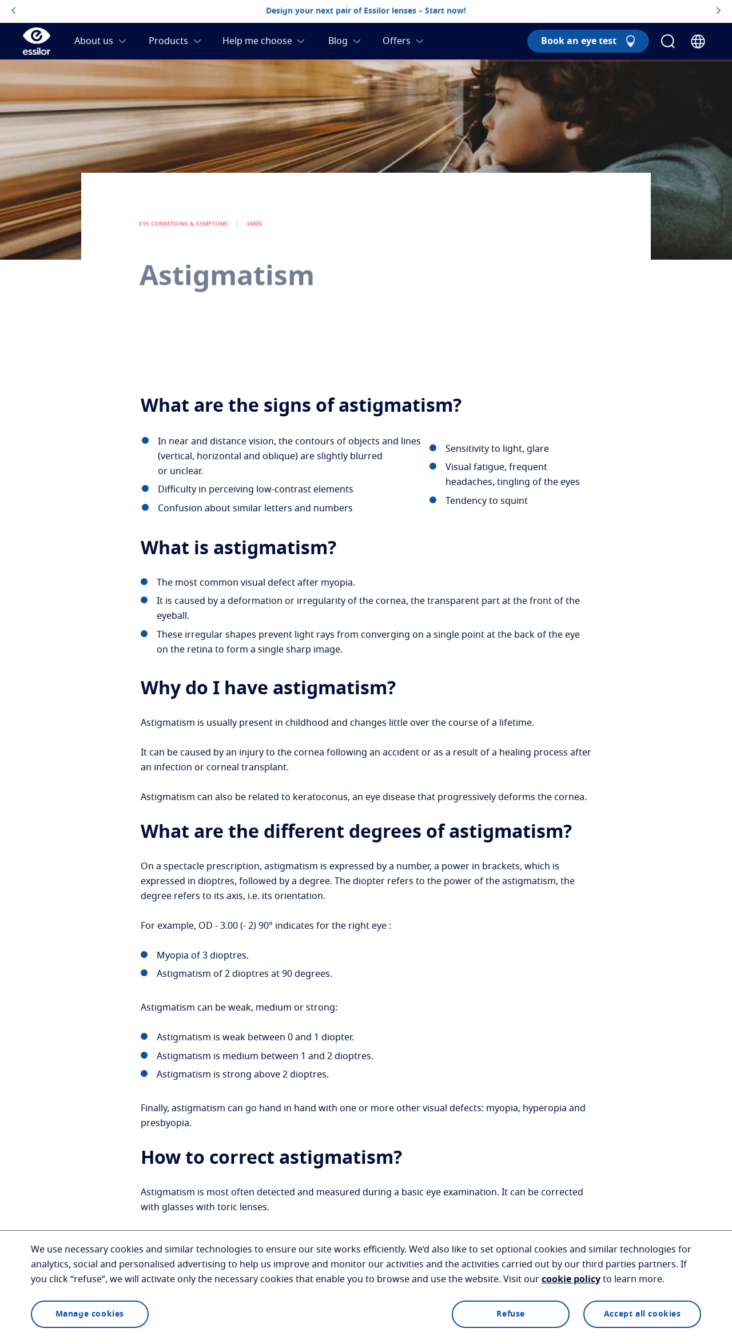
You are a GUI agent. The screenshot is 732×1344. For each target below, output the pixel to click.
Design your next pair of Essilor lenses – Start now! (366, 11)
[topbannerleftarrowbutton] (13, 11)
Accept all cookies (642, 1314)
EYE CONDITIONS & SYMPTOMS (184, 239)
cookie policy (571, 1279)
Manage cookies (89, 1314)
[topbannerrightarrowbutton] (718, 11)
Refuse (510, 1314)
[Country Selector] (698, 41)
